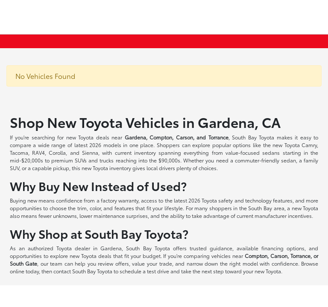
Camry (309, 144)
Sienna (90, 152)
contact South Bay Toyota (82, 271)
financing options (283, 248)
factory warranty (119, 200)
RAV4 (38, 152)
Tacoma (19, 152)
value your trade (152, 263)
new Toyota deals (87, 137)
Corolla (57, 152)
